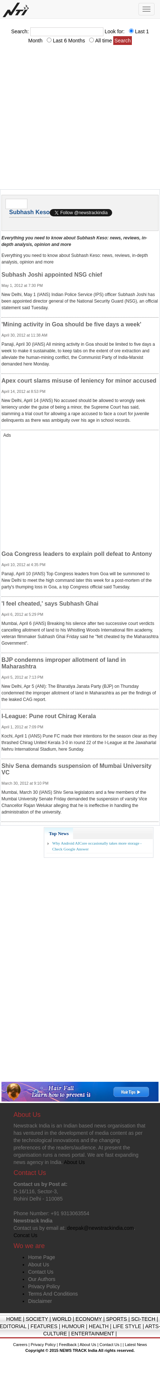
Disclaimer (40, 1301)
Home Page (41, 1257)
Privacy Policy (44, 1286)
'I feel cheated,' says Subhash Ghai (49, 603)
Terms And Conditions (53, 1294)
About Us (38, 1264)
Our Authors (42, 1279)
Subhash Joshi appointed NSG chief (51, 275)
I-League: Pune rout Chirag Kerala (48, 716)
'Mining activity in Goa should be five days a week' (71, 324)
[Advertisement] (68, 119)
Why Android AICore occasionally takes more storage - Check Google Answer (97, 846)
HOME (14, 1319)
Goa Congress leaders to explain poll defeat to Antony (76, 554)
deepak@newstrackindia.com (100, 1228)
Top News (59, 833)
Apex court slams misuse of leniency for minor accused (78, 381)
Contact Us (40, 1272)
